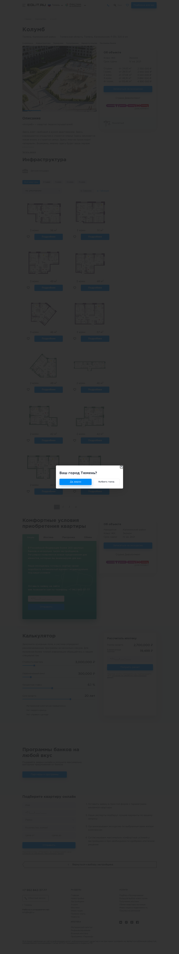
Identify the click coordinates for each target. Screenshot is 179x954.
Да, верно (75, 482)
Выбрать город (106, 482)
